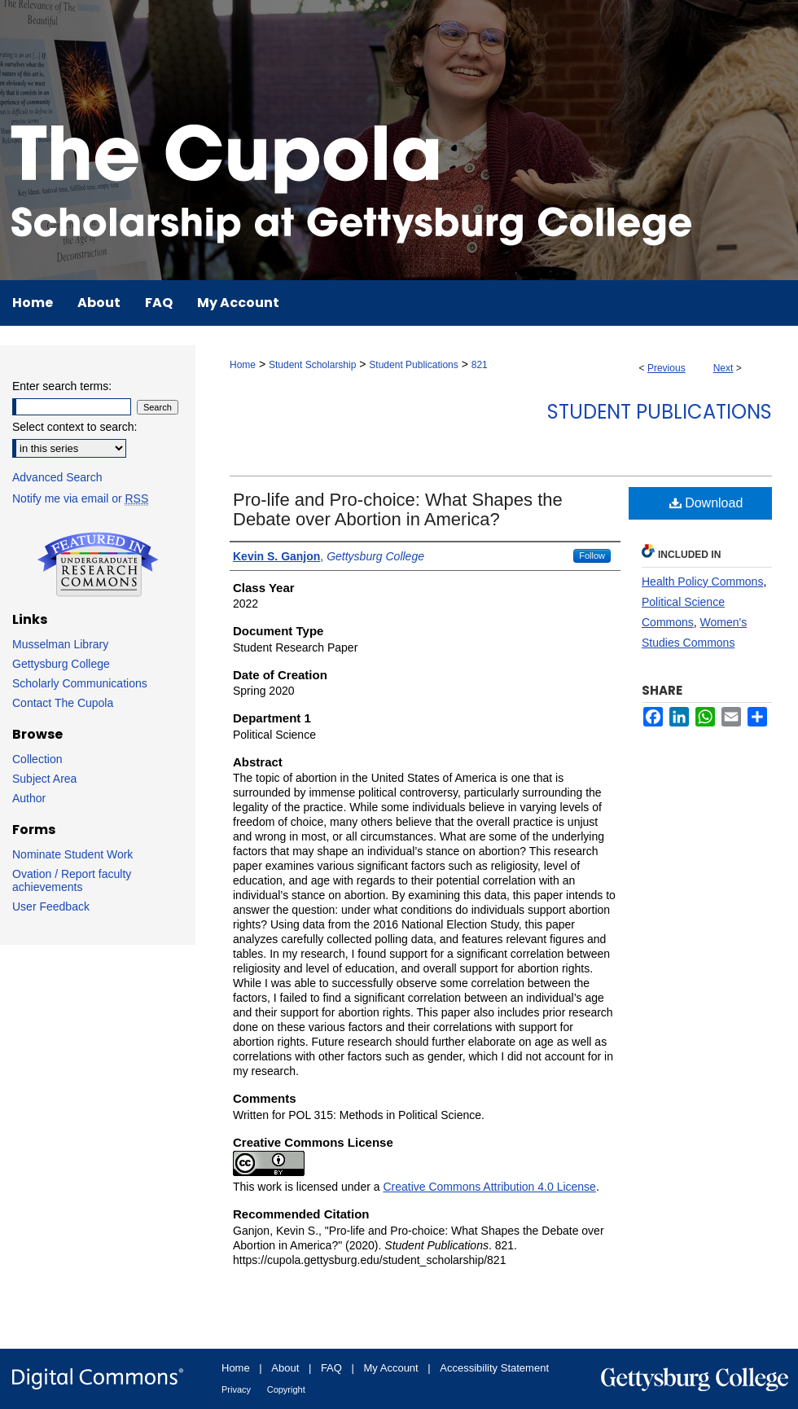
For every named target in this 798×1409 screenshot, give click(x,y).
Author (29, 798)
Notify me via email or (80, 498)
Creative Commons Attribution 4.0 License (489, 1186)
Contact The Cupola (62, 702)
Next (723, 368)
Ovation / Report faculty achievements (71, 880)
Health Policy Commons (702, 581)
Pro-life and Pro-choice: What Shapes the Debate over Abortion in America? (398, 509)
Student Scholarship (312, 365)
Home (243, 365)
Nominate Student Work (72, 854)
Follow (592, 555)
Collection (37, 759)
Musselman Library (60, 644)
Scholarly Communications (79, 683)
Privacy (236, 1389)
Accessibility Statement (494, 1368)
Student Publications (413, 365)
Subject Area (44, 778)
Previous (666, 368)
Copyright (286, 1389)
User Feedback (51, 906)
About (285, 1368)
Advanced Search (57, 477)
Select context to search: (74, 426)
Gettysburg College (61, 663)
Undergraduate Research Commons (97, 564)
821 (479, 365)
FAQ (331, 1368)
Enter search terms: (62, 386)
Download (706, 503)
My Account (391, 1368)
